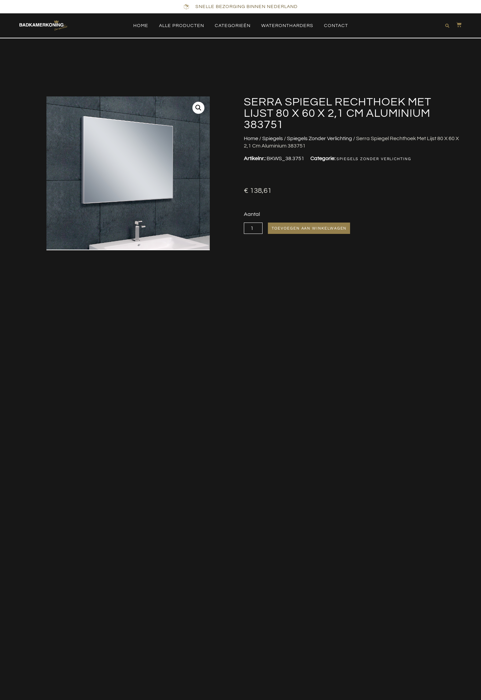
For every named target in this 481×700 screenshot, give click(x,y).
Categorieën (233, 25)
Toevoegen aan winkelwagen (309, 228)
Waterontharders (287, 25)
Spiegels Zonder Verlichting (319, 138)
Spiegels (272, 138)
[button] (446, 25)
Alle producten (181, 25)
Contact (336, 25)
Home (140, 25)
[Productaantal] (253, 228)
